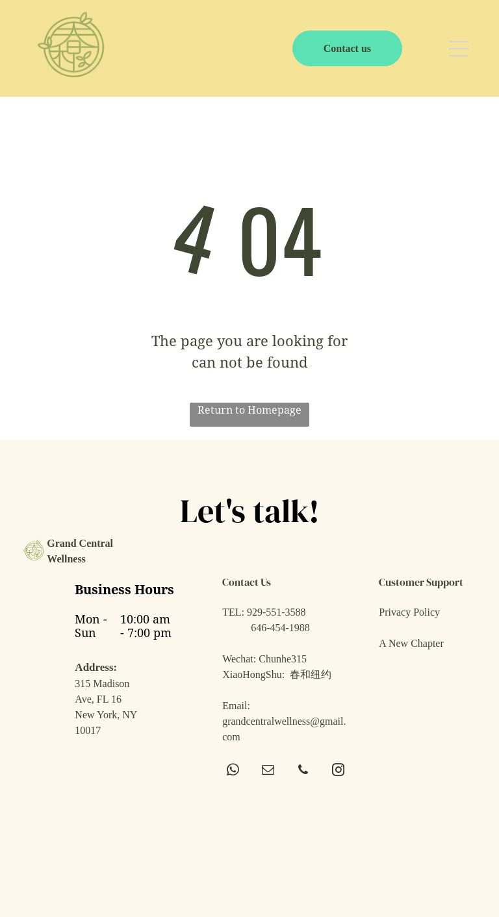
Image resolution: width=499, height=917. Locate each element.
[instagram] (338, 771)
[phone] (303, 771)
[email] (268, 771)
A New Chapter (411, 643)
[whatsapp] (233, 771)
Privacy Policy (409, 612)
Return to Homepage (249, 410)
